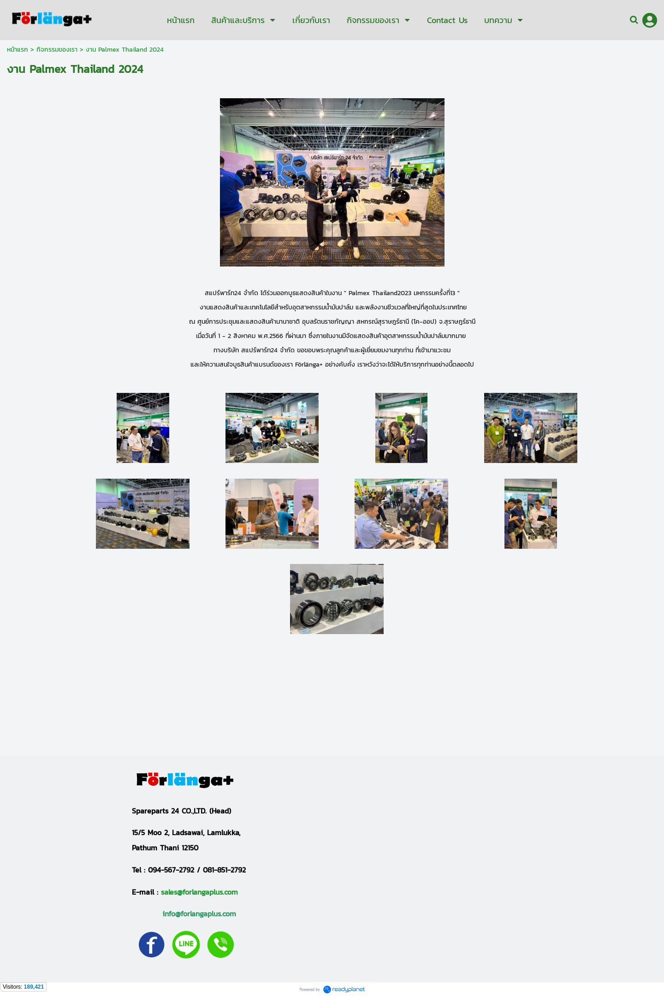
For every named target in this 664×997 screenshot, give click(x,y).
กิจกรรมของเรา (56, 49)
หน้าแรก (17, 49)
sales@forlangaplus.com (199, 891)
